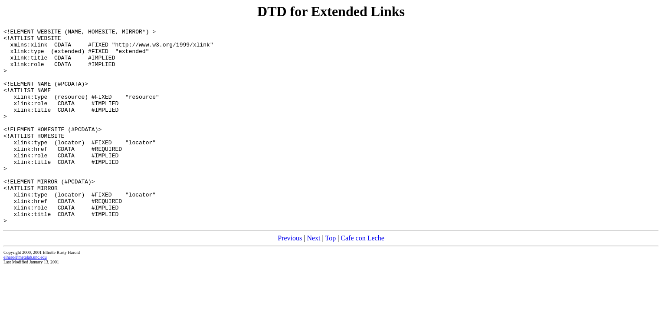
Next (313, 277)
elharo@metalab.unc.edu (25, 296)
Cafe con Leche (362, 277)
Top (330, 277)
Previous (290, 277)
